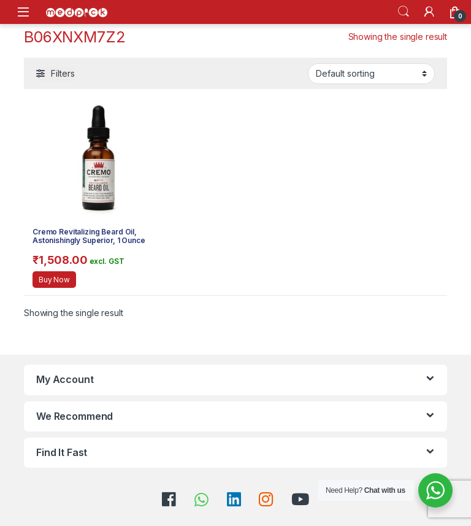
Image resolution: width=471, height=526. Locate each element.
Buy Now (54, 279)
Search (403, 11)
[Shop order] (371, 73)
